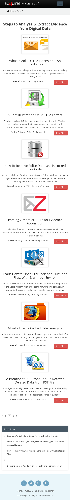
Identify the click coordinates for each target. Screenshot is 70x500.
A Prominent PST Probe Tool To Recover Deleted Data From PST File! (35, 380)
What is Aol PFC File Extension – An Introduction (35, 62)
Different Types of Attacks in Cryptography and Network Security (34, 466)
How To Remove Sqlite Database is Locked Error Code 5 (35, 167)
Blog (12, 11)
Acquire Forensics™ (44, 495)
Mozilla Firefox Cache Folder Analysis (35, 328)
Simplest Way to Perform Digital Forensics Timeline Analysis (32, 436)
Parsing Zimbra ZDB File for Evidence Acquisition (35, 221)
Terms (19, 490)
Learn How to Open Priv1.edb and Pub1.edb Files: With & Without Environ (35, 275)
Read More (61, 82)
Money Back (37, 490)
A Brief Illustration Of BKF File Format (35, 115)
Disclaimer (49, 490)
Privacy (27, 490)
